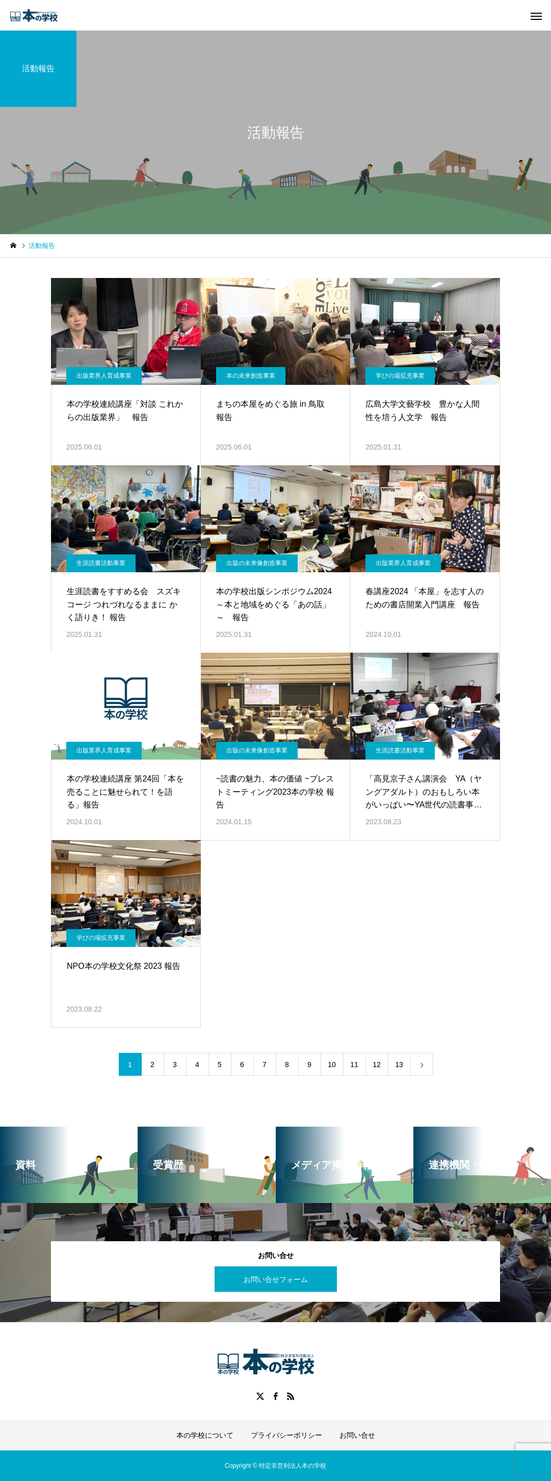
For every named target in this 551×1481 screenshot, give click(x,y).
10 (332, 1064)
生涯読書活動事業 (100, 563)
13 (399, 1064)
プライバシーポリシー (286, 1435)
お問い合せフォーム (276, 1279)
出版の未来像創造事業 (256, 563)
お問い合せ (357, 1435)
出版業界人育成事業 (104, 375)
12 (377, 1064)
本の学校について (204, 1435)
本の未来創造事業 (250, 375)
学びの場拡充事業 (400, 375)
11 (354, 1064)
